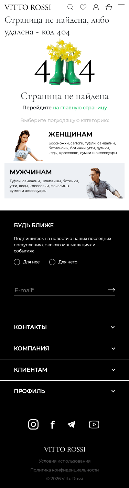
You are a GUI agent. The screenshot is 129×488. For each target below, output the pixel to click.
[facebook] (52, 424)
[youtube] (94, 425)
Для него (67, 261)
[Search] (70, 7)
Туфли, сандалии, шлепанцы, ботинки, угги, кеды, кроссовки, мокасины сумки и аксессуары (45, 180)
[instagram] (33, 424)
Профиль (64, 391)
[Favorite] (83, 7)
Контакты (64, 327)
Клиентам (64, 370)
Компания (64, 348)
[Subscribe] (109, 290)
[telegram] (71, 424)
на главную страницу (80, 108)
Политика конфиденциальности (64, 470)
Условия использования (64, 461)
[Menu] (121, 7)
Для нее (31, 261)
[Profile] (96, 7)
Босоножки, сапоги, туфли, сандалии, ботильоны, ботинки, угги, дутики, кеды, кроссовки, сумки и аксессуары (84, 142)
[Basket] (109, 7)
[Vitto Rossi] (27, 7)
